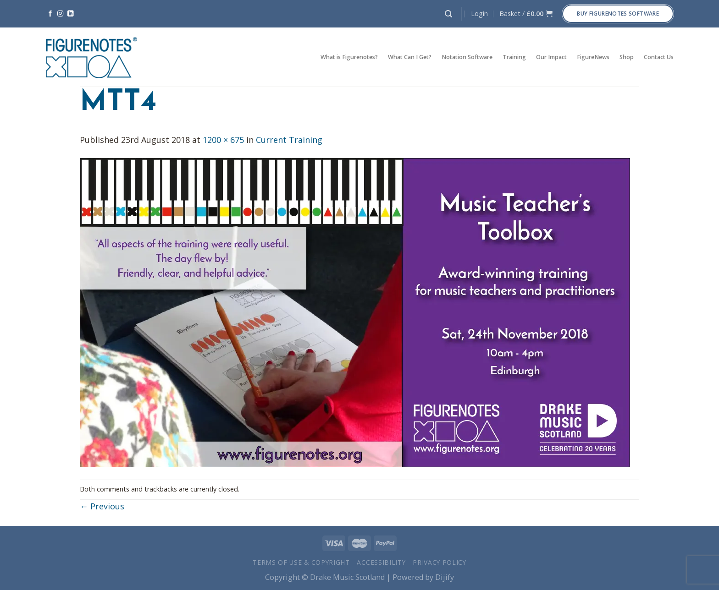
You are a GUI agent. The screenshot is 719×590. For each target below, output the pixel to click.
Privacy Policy (439, 562)
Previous (102, 506)
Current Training (289, 139)
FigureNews (593, 57)
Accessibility (381, 562)
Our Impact (551, 57)
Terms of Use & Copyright (301, 562)
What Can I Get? (409, 57)
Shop (626, 57)
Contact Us (659, 57)
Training (514, 57)
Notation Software (467, 57)
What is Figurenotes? (349, 57)
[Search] (448, 14)
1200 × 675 (223, 139)
